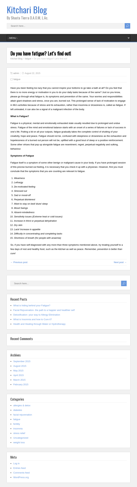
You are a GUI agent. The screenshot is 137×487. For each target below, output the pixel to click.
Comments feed (21, 472)
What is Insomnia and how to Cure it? (32, 319)
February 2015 (20, 384)
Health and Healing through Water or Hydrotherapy (39, 324)
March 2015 (19, 380)
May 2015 (18, 370)
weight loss (19, 442)
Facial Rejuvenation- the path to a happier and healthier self (44, 310)
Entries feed (19, 468)
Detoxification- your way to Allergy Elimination (36, 314)
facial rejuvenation (22, 414)
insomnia (17, 428)
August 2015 (19, 366)
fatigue (16, 79)
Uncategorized (20, 437)
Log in (16, 463)
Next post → (120, 262)
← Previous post (18, 262)
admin (16, 73)
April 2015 (18, 375)
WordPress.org (21, 477)
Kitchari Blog (27, 9)
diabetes (17, 410)
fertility (16, 424)
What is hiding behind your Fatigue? (31, 305)
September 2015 (21, 361)
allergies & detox (21, 405)
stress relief (19, 433)
